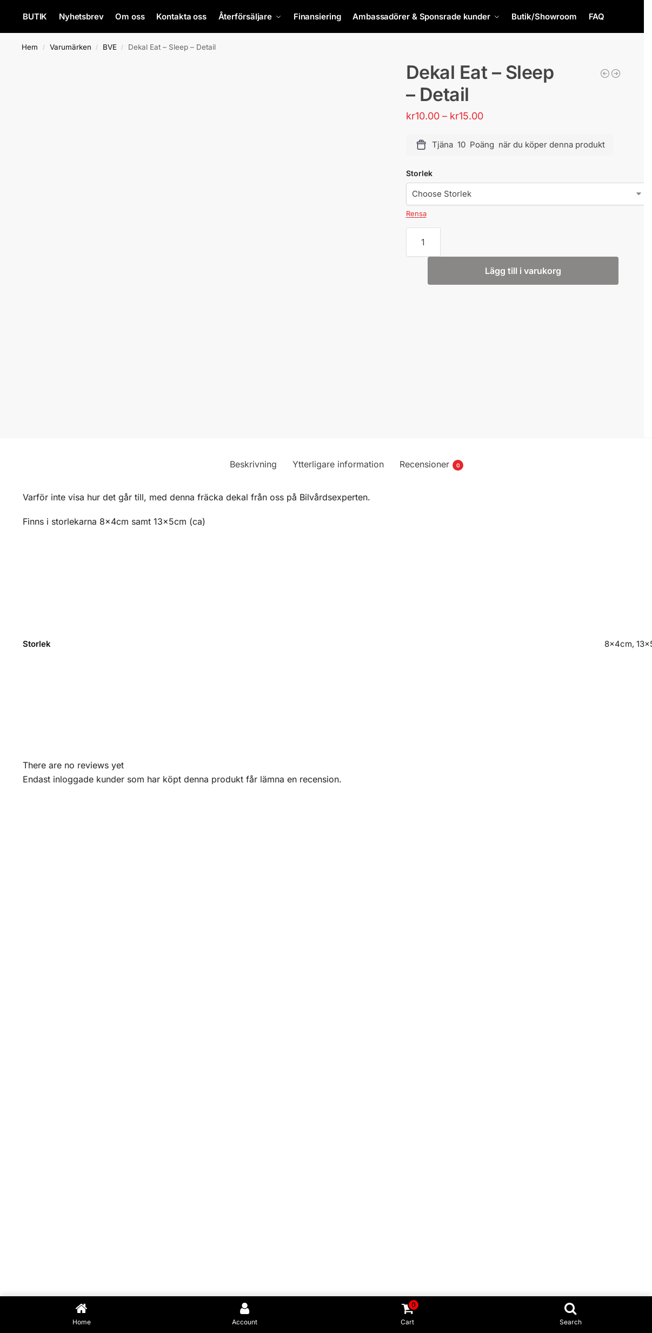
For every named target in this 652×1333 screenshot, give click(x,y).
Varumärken (70, 47)
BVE (110, 47)
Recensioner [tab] (431, 465)
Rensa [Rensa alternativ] (416, 213)
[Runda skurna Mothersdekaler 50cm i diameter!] (615, 73)
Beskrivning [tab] (253, 464)
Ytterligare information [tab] (338, 464)
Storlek (419, 173)
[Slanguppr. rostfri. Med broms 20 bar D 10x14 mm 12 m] (605, 73)
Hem (30, 47)
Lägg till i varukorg (523, 270)
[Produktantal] (423, 242)
